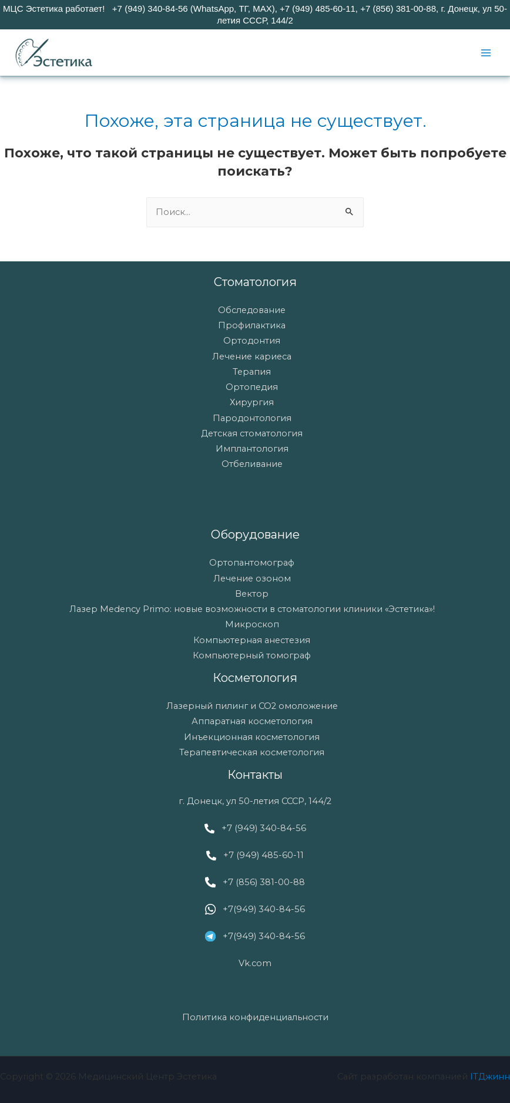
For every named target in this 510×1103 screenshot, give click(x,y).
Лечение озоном (252, 578)
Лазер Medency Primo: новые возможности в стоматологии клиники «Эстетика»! (252, 609)
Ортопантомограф (251, 562)
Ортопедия (252, 387)
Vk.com (255, 963)
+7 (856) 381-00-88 (264, 882)
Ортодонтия (251, 340)
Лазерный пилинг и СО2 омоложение (252, 706)
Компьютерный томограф (252, 655)
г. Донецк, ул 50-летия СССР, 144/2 (255, 801)
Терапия (252, 371)
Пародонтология (252, 418)
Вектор (252, 594)
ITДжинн (490, 1076)
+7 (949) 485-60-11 (263, 855)
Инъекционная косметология (252, 737)
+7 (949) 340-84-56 (264, 828)
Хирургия (252, 402)
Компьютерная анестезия (251, 640)
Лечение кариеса (251, 356)
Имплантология (252, 448)
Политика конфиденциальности (255, 1017)
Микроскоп (252, 624)
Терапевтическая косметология (251, 752)
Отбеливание (252, 464)
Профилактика (252, 325)
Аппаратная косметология (252, 721)
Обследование (252, 310)
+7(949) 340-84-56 (264, 909)
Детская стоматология (252, 433)
